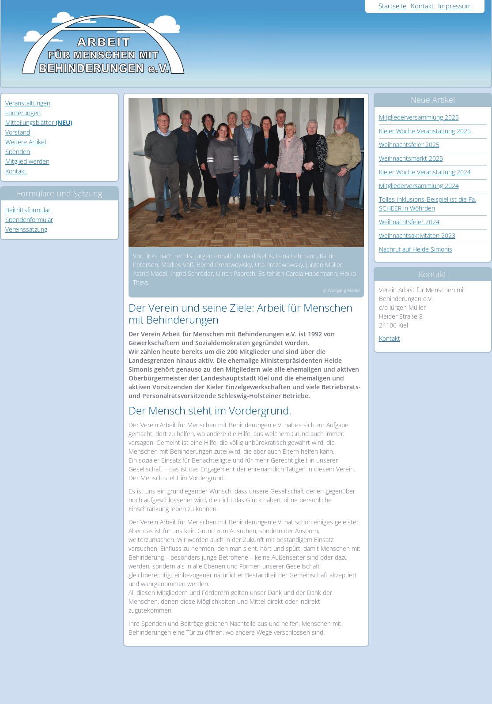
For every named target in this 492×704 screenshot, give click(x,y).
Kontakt (422, 5)
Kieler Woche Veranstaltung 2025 (425, 131)
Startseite (392, 5)
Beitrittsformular (27, 210)
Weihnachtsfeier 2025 (409, 144)
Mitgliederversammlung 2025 (419, 117)
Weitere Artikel (25, 142)
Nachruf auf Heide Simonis (415, 249)
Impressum (455, 5)
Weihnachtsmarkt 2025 (411, 158)
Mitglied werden (27, 161)
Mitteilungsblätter (38, 122)
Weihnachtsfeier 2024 (409, 222)
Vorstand (17, 132)
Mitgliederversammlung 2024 (419, 185)
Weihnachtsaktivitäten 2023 (417, 235)
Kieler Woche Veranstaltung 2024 (425, 172)
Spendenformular (29, 219)
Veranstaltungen (27, 103)
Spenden (17, 151)
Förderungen (23, 113)
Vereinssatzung (26, 229)
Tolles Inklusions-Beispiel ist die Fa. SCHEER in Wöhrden (427, 203)
